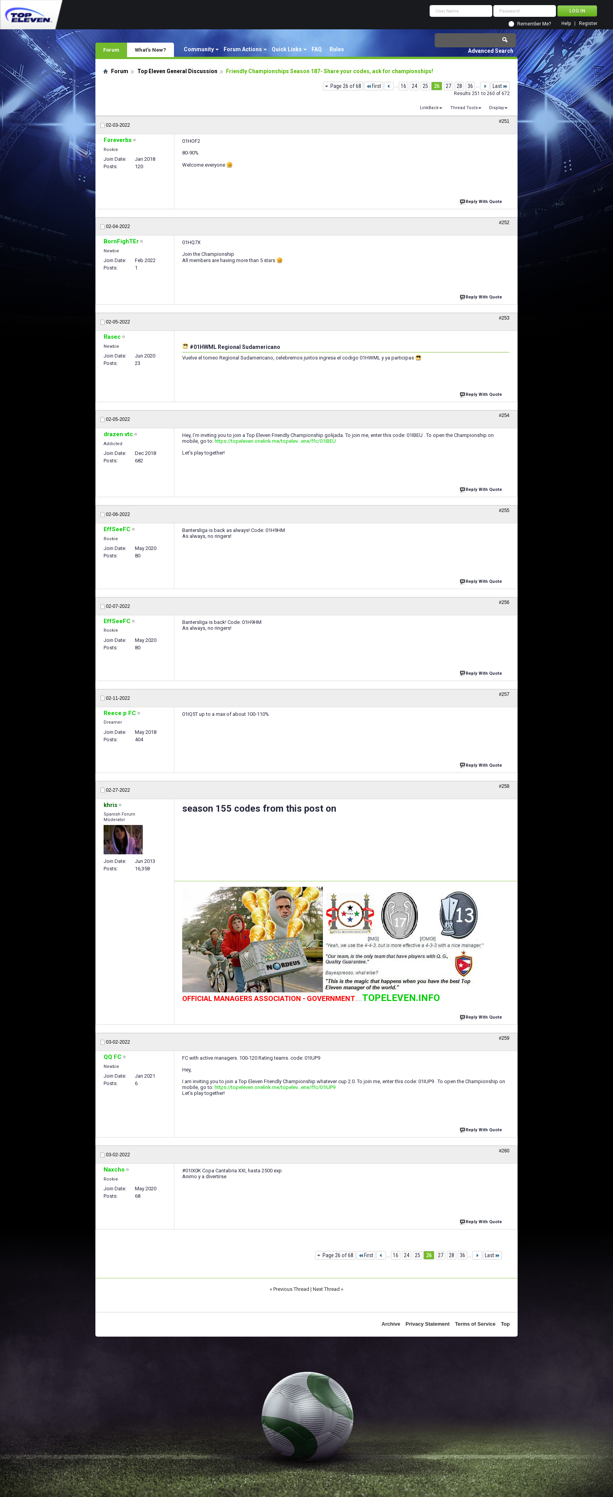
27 (448, 86)
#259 (504, 1038)
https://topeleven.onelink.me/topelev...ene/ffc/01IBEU (275, 441)
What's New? (150, 50)
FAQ (317, 49)
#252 (504, 222)
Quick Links (287, 49)
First (373, 86)
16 (403, 86)
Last (500, 86)
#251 (504, 121)
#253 (504, 318)
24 (414, 86)
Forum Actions (243, 49)
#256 (504, 602)
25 (425, 86)
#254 (504, 415)
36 (470, 86)
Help (566, 24)
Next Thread (326, 1289)
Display (496, 107)
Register (588, 24)
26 (436, 86)
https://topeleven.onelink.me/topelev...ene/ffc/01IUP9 (275, 1087)
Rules (337, 49)
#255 (504, 510)
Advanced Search (490, 51)
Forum (111, 50)
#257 (504, 694)
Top (505, 1324)
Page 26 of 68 (345, 86)
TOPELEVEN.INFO (401, 997)
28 (459, 86)
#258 (504, 786)
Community (199, 49)
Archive (391, 1324)
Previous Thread (291, 1289)
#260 (504, 1151)
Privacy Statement (427, 1324)
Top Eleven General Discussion (177, 71)
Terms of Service (475, 1324)
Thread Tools (464, 107)
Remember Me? (534, 24)
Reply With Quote (481, 201)
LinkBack (429, 107)
